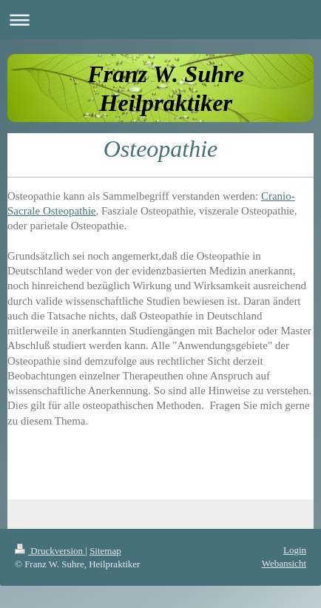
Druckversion (50, 550)
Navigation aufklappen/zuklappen (160, 20)
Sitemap (105, 550)
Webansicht (284, 563)
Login (294, 549)
